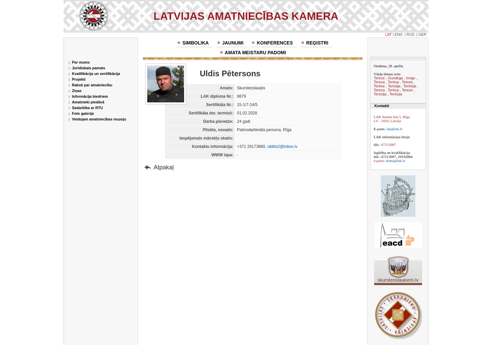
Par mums (81, 62)
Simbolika (195, 43)
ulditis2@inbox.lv (282, 146)
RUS (410, 34)
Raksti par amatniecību (92, 85)
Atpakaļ (164, 167)
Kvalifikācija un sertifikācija (96, 74)
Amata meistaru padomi (255, 52)
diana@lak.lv (396, 161)
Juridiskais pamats (88, 68)
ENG (399, 34)
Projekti (78, 79)
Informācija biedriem (90, 96)
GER (422, 34)
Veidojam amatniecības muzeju (99, 119)
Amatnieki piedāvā (88, 102)
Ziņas (77, 91)
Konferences (275, 43)
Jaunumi (233, 43)
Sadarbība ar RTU (87, 108)
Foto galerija (83, 113)
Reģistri (317, 43)
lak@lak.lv (395, 129)
